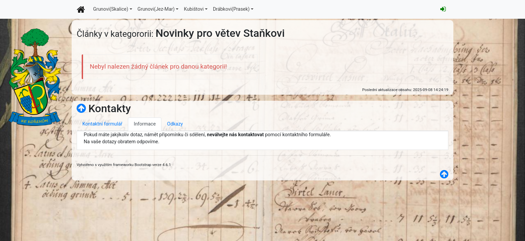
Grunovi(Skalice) (110, 9)
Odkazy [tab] (175, 124)
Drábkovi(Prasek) (231, 9)
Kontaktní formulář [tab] (102, 124)
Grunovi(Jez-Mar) (156, 9)
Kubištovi (194, 9)
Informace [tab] (145, 124)
